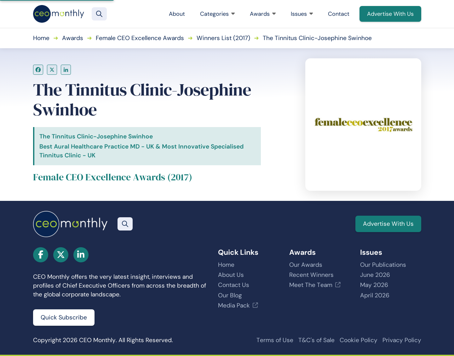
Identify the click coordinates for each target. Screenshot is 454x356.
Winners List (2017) (223, 38)
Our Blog (230, 295)
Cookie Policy (358, 340)
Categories (217, 14)
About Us (231, 275)
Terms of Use (274, 340)
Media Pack (234, 305)
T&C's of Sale (316, 340)
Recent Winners (311, 275)
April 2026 (374, 295)
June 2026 (375, 275)
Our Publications (383, 265)
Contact (338, 14)
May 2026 (374, 285)
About (177, 14)
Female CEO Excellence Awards (140, 38)
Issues (302, 14)
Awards (263, 14)
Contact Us (233, 285)
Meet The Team (310, 285)
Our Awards (305, 265)
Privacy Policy (401, 340)
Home (41, 38)
